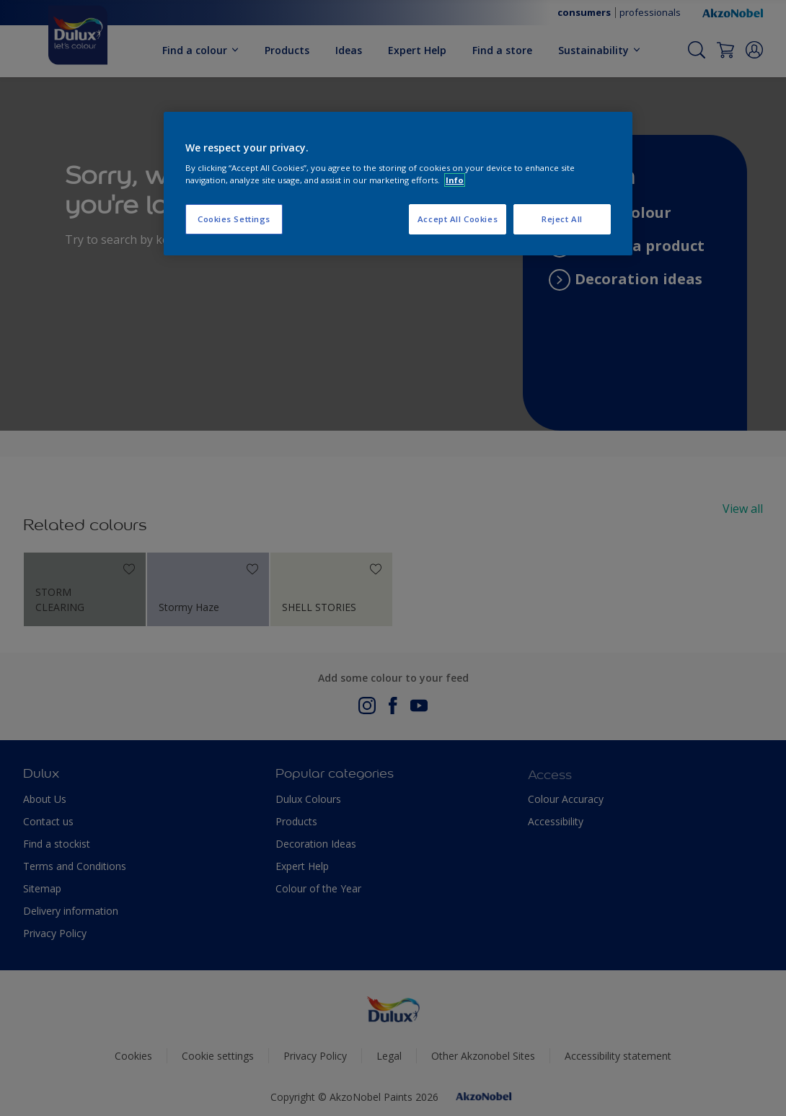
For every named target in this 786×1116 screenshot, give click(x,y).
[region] (398, 184)
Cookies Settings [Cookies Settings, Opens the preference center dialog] (234, 219)
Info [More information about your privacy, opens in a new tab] (455, 180)
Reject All (562, 219)
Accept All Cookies (458, 219)
